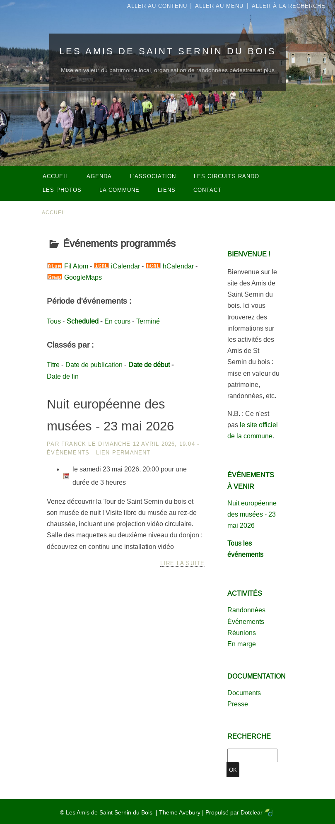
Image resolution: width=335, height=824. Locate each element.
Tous (54, 321)
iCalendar (125, 266)
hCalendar (178, 266)
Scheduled (83, 321)
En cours (117, 321)
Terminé (148, 321)
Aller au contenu (157, 6)
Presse (237, 704)
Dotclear (252, 812)
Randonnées (246, 610)
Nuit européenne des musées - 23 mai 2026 (252, 514)
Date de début (149, 364)
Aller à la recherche (288, 6)
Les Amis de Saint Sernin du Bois (167, 51)
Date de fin (63, 376)
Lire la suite (182, 563)
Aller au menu (219, 6)
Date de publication (94, 364)
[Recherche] (252, 755)
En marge (241, 644)
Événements (68, 452)
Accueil (54, 212)
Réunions (241, 632)
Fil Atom (76, 266)
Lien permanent (123, 452)
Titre (53, 364)
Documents (244, 692)
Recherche (249, 736)
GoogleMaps (83, 277)
